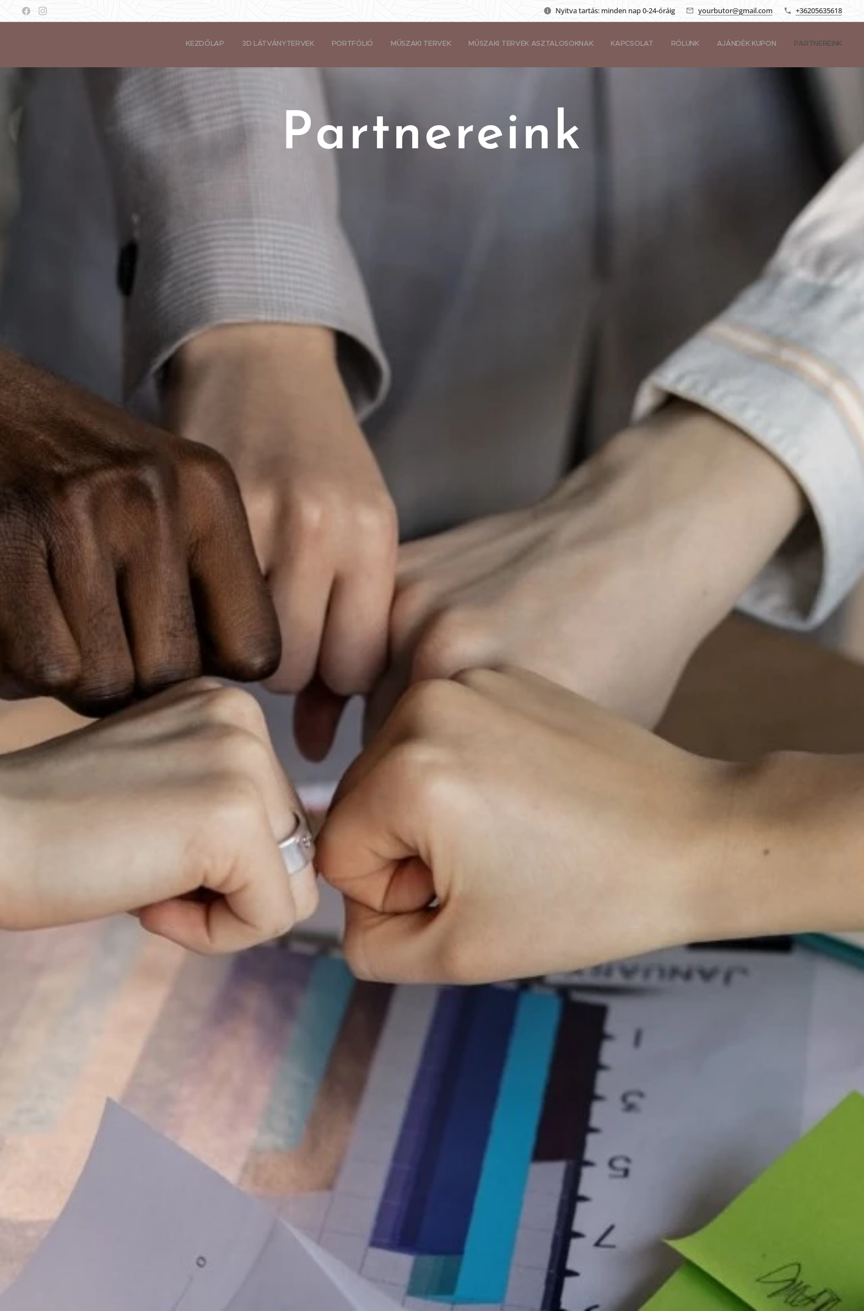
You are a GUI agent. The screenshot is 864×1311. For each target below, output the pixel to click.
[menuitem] (704, 44)
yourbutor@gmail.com (735, 10)
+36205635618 (819, 10)
